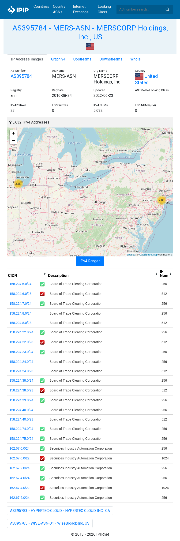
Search (167, 9)
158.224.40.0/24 (21, 410)
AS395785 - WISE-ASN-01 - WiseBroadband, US (50, 523)
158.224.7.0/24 (20, 303)
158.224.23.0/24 (21, 352)
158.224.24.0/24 (21, 362)
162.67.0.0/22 (20, 458)
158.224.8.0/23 (20, 323)
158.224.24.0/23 (21, 371)
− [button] (13, 140)
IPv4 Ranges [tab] (90, 261)
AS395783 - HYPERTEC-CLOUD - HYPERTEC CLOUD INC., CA (60, 510)
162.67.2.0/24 (20, 468)
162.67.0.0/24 (20, 448)
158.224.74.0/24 (21, 429)
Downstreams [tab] (110, 59)
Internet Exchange (81, 9)
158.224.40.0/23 (21, 419)
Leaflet (131, 254)
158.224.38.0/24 (21, 380)
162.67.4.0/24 (20, 478)
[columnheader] (27, 273)
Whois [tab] (135, 59)
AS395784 (21, 76)
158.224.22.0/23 (21, 342)
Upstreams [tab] (82, 59)
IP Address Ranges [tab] (27, 59)
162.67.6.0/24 (20, 498)
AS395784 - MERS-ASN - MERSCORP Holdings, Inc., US (90, 32)
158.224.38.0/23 (21, 390)
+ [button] (13, 133)
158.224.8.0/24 (20, 313)
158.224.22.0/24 (21, 332)
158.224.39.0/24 (21, 400)
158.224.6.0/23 (20, 294)
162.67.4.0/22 (20, 488)
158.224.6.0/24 (20, 284)
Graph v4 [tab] (58, 59)
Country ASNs (59, 9)
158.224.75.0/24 (21, 438)
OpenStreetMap (148, 254)
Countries (41, 6)
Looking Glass (104, 9)
